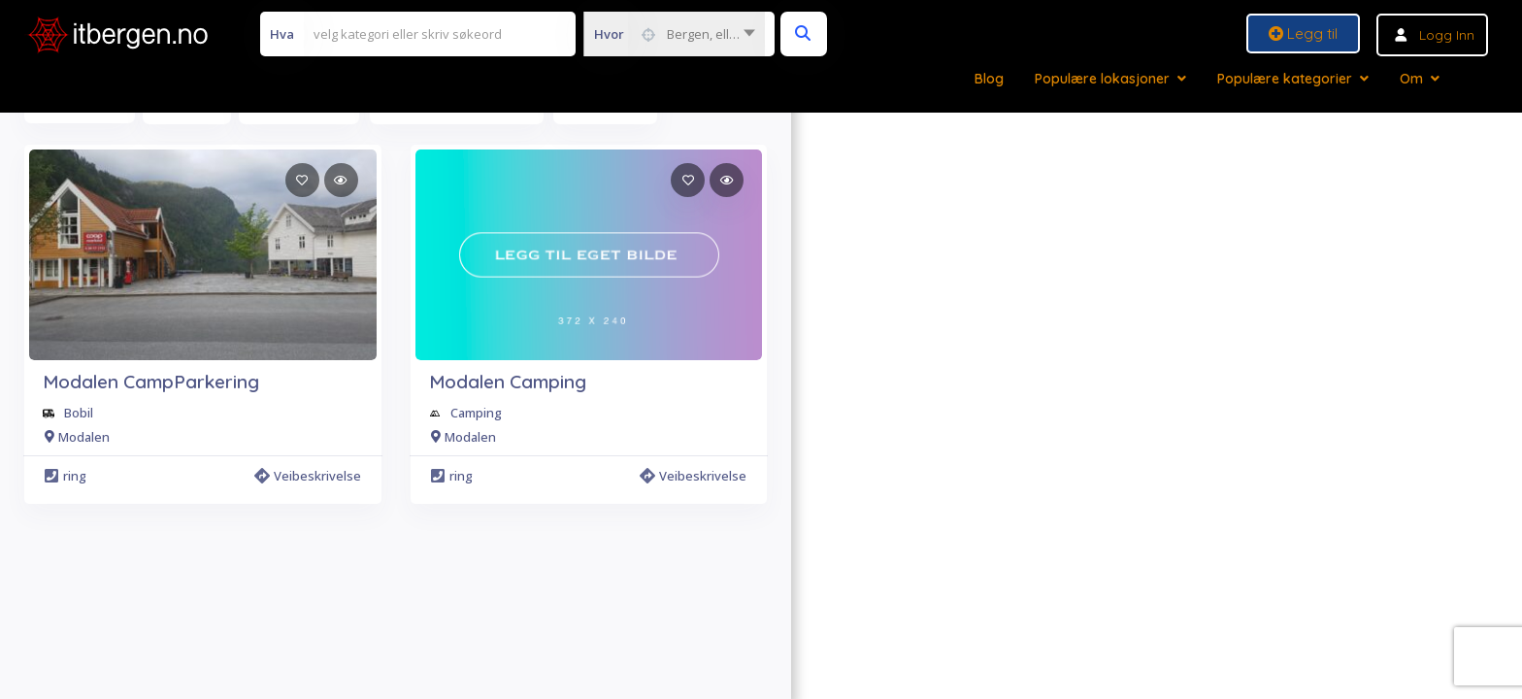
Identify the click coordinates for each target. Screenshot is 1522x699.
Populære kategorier (1284, 78)
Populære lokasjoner (1102, 78)
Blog (989, 78)
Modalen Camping (507, 381)
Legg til (1303, 33)
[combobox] (674, 34)
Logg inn (1446, 35)
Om (1411, 78)
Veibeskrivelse (307, 475)
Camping (476, 412)
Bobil (78, 412)
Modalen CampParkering (151, 381)
